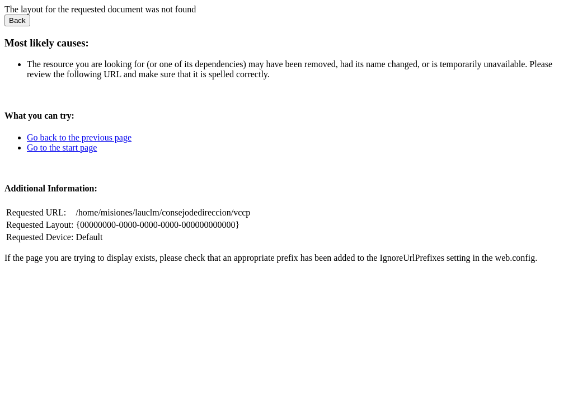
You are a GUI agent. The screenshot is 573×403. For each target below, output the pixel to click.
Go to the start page (62, 147)
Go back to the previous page (79, 137)
